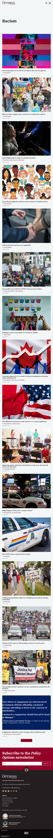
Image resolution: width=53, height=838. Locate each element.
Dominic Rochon (17, 734)
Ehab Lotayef (21, 159)
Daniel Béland (19, 290)
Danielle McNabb (16, 512)
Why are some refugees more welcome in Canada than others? (23, 114)
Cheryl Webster (8, 247)
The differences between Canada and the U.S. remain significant (24, 421)
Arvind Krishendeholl (9, 290)
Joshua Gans (14, 379)
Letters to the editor (7, 802)
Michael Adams (8, 423)
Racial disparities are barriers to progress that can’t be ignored (24, 70)
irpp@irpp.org (16, 787)
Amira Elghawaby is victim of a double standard (18, 158)
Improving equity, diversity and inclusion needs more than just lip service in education (25, 466)
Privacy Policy (5, 810)
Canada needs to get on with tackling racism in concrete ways (23, 643)
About (4, 795)
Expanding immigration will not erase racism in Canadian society (24, 202)
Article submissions (7, 800)
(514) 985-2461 (7, 787)
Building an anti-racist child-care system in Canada (20, 333)
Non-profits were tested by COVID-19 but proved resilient (22, 289)
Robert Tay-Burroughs (9, 690)
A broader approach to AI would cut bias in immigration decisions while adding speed (25, 377)
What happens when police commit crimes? (17, 510)
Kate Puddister (7, 512)
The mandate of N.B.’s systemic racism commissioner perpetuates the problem (26, 687)
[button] (26, 740)
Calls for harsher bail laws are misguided (16, 245)
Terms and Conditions (16, 810)
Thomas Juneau (8, 734)
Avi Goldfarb (21, 379)
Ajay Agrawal (7, 379)
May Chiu (6, 159)
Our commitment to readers (10, 798)
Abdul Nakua (7, 72)
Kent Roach (7, 556)
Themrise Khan (8, 203)
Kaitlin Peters (7, 334)
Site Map (25, 810)
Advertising (5, 804)
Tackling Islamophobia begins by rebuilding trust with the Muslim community (25, 598)
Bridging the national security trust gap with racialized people (23, 732)
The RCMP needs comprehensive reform (16, 554)
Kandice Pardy (7, 116)
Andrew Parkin (16, 423)
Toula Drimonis (13, 159)
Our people (5, 806)
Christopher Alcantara (9, 468)
